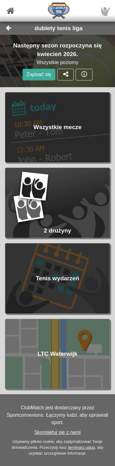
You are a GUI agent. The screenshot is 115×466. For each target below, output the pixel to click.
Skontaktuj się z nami (57, 432)
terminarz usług (81, 447)
